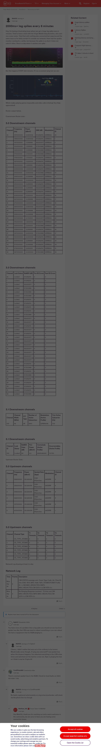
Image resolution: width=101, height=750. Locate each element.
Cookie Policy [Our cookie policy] (40, 746)
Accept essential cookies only (75, 736)
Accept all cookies (75, 729)
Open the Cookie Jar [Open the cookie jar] (75, 743)
